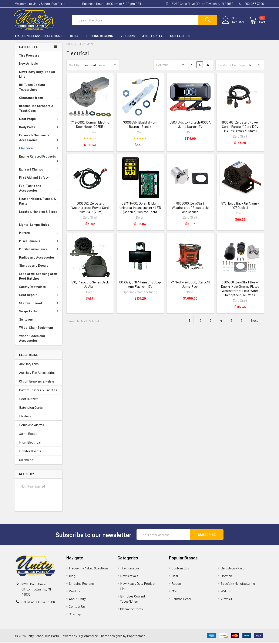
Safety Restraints (39, 288)
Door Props (39, 120)
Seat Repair (39, 296)
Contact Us (179, 37)
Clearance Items (39, 99)
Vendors (128, 37)
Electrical (39, 149)
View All (226, 600)
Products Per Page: (232, 66)
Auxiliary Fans (29, 365)
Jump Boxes (28, 434)
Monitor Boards (30, 452)
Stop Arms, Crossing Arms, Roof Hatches (39, 277)
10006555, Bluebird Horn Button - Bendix (140, 125)
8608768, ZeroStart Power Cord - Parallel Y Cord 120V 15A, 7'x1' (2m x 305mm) (240, 127)
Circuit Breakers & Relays (37, 382)
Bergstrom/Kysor (233, 569)
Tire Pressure (29, 56)
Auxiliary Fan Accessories (37, 373)
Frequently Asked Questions (38, 37)
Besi (175, 577)
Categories (28, 48)
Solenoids (26, 460)
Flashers (25, 417)
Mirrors (39, 234)
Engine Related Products (39, 159)
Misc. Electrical (30, 443)
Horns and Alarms (31, 426)
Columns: (163, 66)
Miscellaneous (39, 242)
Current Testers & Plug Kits (38, 391)
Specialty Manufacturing (238, 584)
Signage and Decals (39, 266)
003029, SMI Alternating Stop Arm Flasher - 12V (140, 285)
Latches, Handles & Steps (39, 214)
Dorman (226, 577)
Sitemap (75, 615)
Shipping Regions (99, 37)
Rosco (176, 584)
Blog (74, 37)
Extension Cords (31, 408)
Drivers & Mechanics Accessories (39, 138)
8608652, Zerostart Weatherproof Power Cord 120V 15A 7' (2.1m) (90, 208)
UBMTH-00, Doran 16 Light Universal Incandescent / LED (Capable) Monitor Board (140, 208)
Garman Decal (181, 600)
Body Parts (39, 128)
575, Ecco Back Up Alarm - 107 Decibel (240, 206)
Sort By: (75, 66)
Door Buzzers (28, 399)
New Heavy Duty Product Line (37, 75)
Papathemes (136, 637)
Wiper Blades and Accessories (39, 339)
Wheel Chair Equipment (39, 328)
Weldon (226, 592)
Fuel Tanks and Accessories (39, 189)
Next (257, 321)
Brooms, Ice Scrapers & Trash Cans (39, 109)
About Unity (152, 37)
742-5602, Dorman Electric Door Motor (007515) (90, 125)
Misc (175, 592)
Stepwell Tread (39, 304)
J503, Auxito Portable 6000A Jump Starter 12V (190, 125)
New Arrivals (28, 64)
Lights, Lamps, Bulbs (39, 226)
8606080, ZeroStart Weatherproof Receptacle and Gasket (190, 208)
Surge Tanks (39, 312)
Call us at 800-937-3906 (38, 603)
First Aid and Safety (39, 178)
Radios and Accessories (39, 258)
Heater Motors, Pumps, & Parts (39, 202)
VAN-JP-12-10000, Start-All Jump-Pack (190, 285)
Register (237, 23)
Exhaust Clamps (39, 170)
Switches (39, 320)
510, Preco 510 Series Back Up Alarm (90, 285)
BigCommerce (88, 637)
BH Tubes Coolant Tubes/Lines (32, 88)
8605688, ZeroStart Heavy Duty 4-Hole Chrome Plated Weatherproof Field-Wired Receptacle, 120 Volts (240, 289)
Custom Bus (180, 569)
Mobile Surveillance (39, 250)
